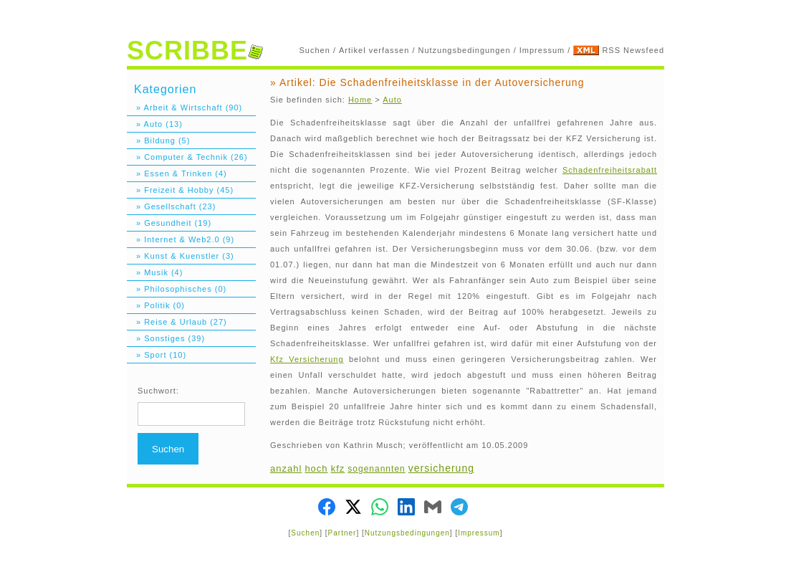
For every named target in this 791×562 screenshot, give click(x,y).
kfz (338, 468)
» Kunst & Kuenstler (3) (180, 256)
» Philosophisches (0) (176, 289)
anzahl (286, 468)
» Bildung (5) (158, 140)
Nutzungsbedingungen (464, 50)
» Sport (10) (156, 355)
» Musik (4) (155, 272)
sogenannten (376, 469)
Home (360, 99)
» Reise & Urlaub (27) (177, 322)
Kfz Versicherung (307, 359)
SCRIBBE (195, 50)
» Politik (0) (156, 305)
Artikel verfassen (374, 50)
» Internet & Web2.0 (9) (180, 239)
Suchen (314, 50)
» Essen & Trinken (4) (177, 173)
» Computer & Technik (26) (187, 157)
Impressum (542, 50)
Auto (392, 99)
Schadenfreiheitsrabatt (609, 170)
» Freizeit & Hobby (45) (180, 190)
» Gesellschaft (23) (171, 206)
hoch (316, 468)
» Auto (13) (155, 124)
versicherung (441, 468)
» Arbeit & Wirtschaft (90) (184, 107)
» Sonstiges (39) (166, 338)
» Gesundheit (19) (169, 223)
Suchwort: (158, 390)
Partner (342, 533)
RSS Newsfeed (633, 50)
